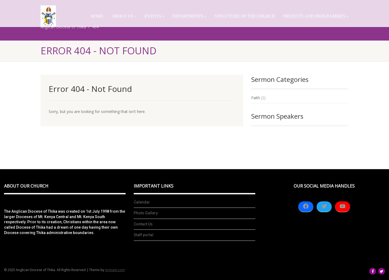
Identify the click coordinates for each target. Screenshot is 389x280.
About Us (124, 16)
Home (97, 16)
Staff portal (143, 235)
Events (154, 16)
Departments (189, 16)
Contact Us (143, 224)
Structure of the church (244, 16)
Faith (255, 97)
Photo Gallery (146, 213)
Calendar (142, 202)
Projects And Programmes (315, 16)
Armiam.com (115, 270)
